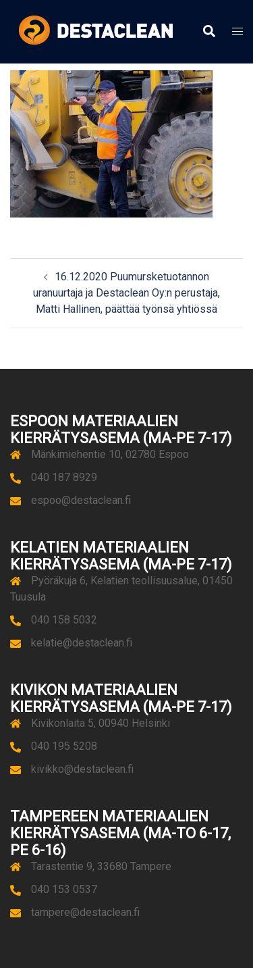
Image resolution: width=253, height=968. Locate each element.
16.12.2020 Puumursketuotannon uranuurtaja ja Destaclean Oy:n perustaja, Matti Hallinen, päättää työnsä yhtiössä (126, 292)
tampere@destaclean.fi (85, 912)
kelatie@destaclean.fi (81, 642)
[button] (208, 32)
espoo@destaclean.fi (81, 500)
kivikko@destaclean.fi (82, 769)
